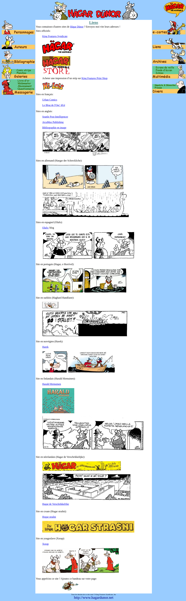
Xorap (45, 544)
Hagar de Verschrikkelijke (55, 504)
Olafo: (45, 227)
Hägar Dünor (77, 26)
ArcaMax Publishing (53, 122)
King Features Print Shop (94, 78)
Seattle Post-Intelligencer (55, 116)
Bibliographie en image (54, 127)
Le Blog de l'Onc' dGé (53, 105)
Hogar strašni (49, 516)
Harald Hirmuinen (51, 384)
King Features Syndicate (54, 36)
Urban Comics (49, 99)
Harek (45, 347)
